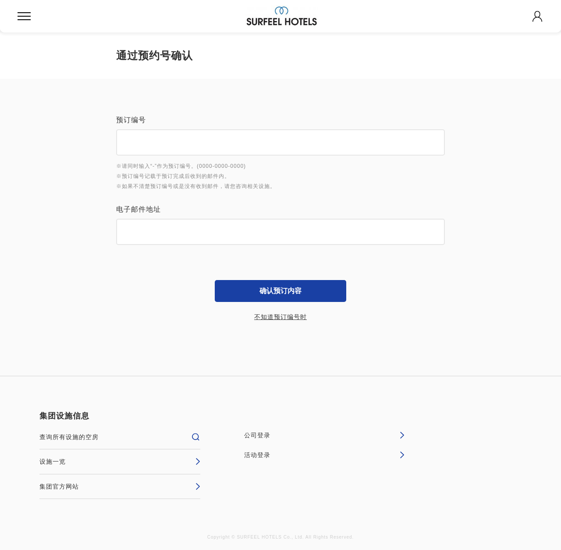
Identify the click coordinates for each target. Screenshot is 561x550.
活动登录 (324, 455)
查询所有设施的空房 (119, 437)
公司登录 (324, 435)
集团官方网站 (119, 486)
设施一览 (119, 461)
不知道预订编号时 (280, 316)
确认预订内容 (280, 291)
